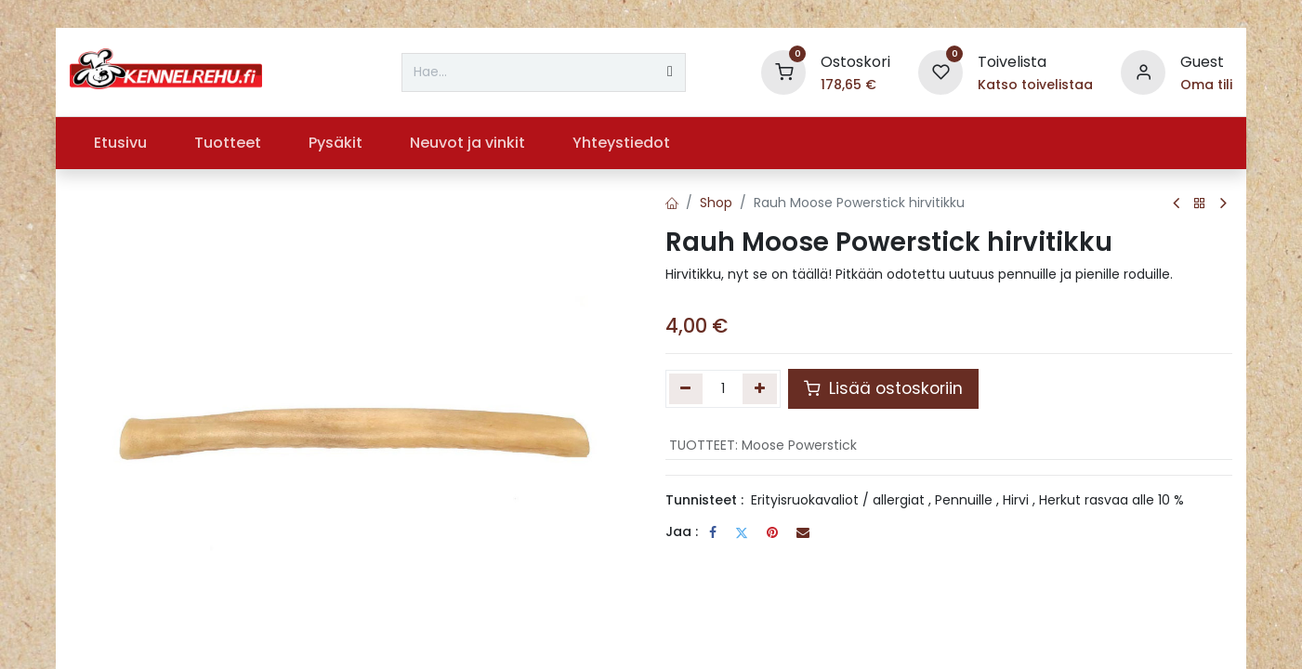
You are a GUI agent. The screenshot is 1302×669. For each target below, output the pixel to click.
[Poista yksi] (686, 388)
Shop (716, 202)
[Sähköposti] (802, 532)
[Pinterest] (772, 532)
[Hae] (670, 72)
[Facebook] (713, 532)
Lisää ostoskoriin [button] (883, 388)
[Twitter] (741, 532)
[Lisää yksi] (760, 388)
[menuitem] (120, 143)
